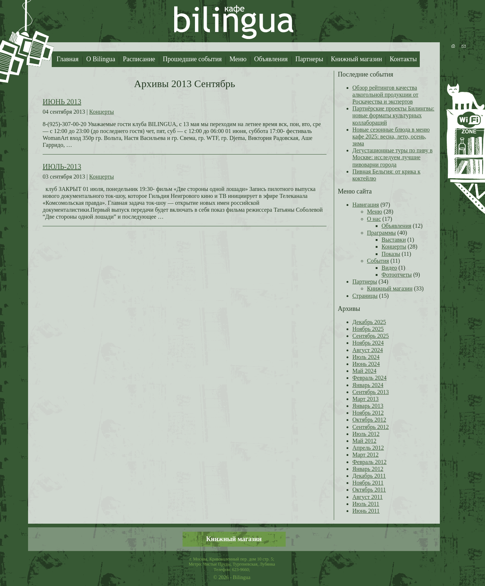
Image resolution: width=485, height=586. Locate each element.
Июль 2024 (365, 357)
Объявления (271, 59)
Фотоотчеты (397, 274)
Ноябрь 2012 (368, 413)
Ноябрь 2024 (368, 343)
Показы (391, 254)
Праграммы (381, 233)
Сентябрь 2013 (370, 392)
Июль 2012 (365, 434)
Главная (67, 59)
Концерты (101, 112)
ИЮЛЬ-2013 (62, 167)
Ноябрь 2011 (367, 483)
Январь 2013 (367, 406)
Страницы (365, 296)
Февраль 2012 (369, 462)
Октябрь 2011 (369, 490)
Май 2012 (364, 441)
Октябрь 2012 (369, 420)
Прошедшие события (192, 59)
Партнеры (309, 59)
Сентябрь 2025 (370, 336)
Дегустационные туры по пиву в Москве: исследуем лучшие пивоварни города (392, 157)
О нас (374, 219)
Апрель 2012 (368, 448)
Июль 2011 (365, 504)
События (378, 261)
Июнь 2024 (366, 364)
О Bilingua (101, 59)
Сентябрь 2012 (370, 427)
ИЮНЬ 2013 (62, 102)
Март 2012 (365, 455)
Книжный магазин (356, 59)
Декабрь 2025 (369, 322)
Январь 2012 (367, 469)
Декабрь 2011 (369, 476)
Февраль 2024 (369, 378)
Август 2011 (367, 497)
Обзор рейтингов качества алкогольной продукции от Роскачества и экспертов (385, 95)
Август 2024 (367, 350)
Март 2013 (365, 399)
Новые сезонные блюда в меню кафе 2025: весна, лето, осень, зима (391, 136)
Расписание (139, 59)
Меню (238, 59)
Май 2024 (364, 371)
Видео (389, 268)
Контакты (403, 59)
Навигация (365, 205)
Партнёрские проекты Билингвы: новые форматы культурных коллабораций (393, 115)
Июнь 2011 (366, 511)
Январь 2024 (367, 385)
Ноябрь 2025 (368, 329)
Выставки (394, 240)
